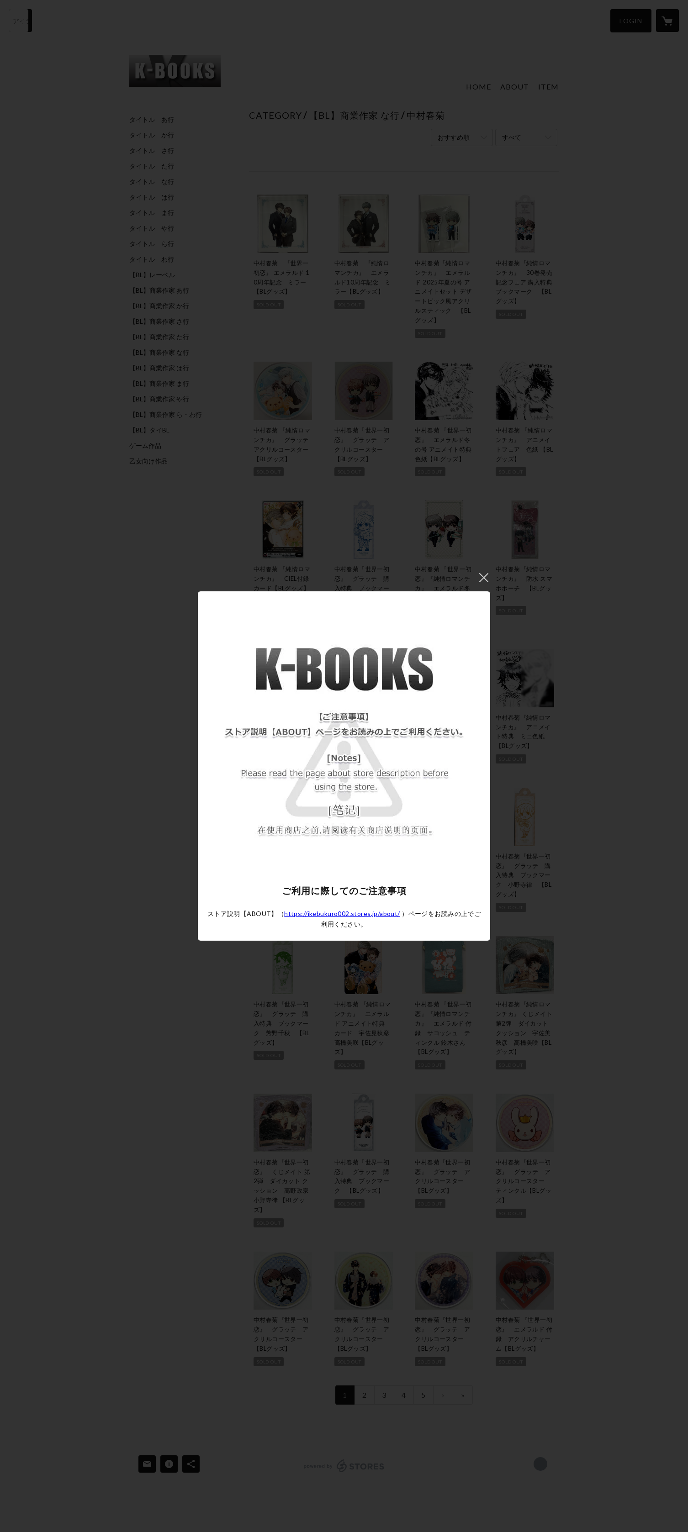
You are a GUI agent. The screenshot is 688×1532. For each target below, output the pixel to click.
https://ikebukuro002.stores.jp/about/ (342, 913)
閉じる (483, 577)
